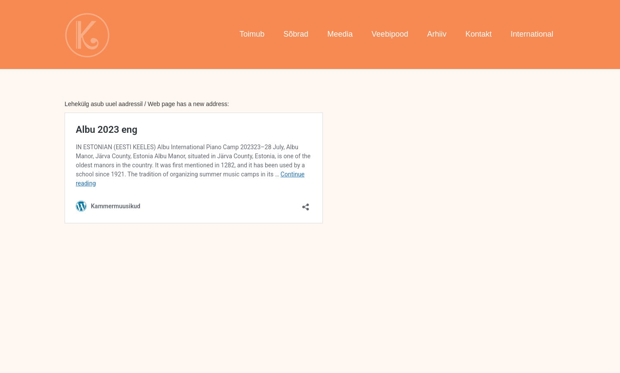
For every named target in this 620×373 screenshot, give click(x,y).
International (532, 34)
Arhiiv (436, 34)
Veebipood (390, 34)
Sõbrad (295, 34)
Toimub (251, 34)
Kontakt (478, 34)
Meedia (340, 34)
